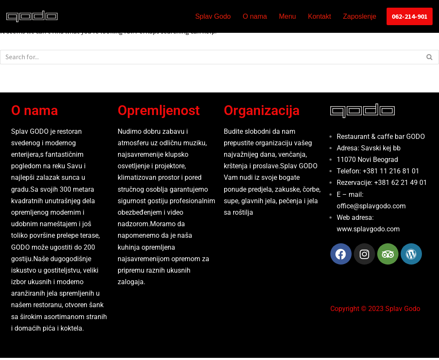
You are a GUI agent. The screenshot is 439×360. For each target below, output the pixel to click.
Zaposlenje (359, 16)
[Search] (210, 57)
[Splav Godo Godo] (32, 16)
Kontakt (319, 16)
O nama (255, 16)
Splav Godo (213, 16)
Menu (287, 16)
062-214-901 (409, 16)
